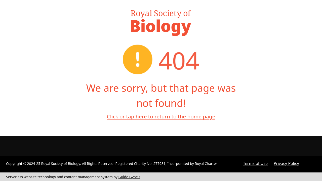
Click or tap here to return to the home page (161, 116)
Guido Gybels (129, 176)
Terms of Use (255, 163)
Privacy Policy (286, 163)
